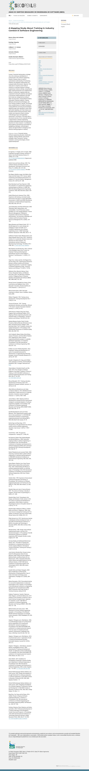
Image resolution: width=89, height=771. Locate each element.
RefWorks (41, 78)
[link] (10, 365)
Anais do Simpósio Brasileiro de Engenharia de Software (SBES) (36, 12)
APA (39, 64)
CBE (39, 67)
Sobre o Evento (32, 15)
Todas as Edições (19, 15)
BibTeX (40, 65)
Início (10, 20)
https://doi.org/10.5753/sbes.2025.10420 (19, 64)
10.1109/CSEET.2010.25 (15, 378)
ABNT (40, 60)
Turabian (40, 80)
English (63, 26)
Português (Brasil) (65, 24)
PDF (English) (43, 37)
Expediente (43, 15)
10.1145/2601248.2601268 (23, 668)
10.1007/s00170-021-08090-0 (21, 245)
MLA (40, 73)
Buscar (76, 15)
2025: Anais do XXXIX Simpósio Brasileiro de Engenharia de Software (29, 22)
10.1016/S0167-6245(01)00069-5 (17, 169)
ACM (40, 62)
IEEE (39, 72)
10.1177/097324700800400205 (17, 158)
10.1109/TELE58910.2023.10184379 (18, 718)
